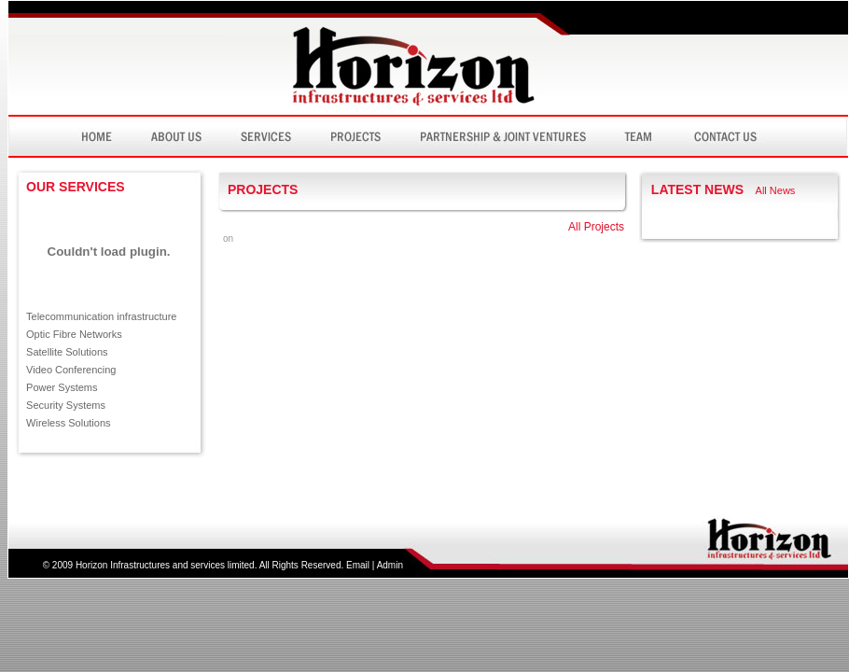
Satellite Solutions (66, 351)
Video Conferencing (71, 369)
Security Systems (65, 405)
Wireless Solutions (68, 422)
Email (357, 565)
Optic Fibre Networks (74, 334)
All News (776, 190)
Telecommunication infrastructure (101, 316)
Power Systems (61, 387)
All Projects (596, 226)
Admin (390, 565)
